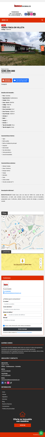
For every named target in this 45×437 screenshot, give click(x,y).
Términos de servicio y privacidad (24, 332)
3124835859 (8, 291)
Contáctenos (5, 406)
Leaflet (30, 248)
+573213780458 (15, 15)
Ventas (4, 394)
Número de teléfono (8, 312)
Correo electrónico (7, 306)
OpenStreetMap (39, 248)
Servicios (4, 399)
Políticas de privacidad (8, 408)
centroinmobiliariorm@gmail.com (13, 293)
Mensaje (5, 317)
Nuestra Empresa (7, 404)
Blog (3, 401)
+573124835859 (16, 13)
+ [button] (3, 217)
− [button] (3, 220)
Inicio (3, 392)
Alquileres (4, 396)
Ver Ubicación (18, 264)
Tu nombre (6, 301)
